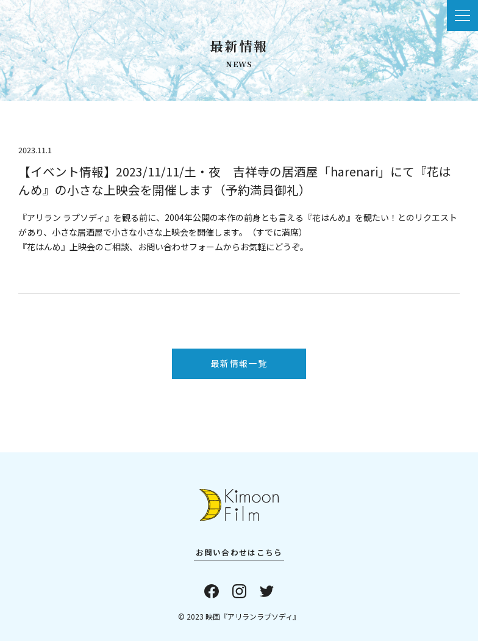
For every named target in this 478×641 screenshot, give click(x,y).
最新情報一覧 (239, 363)
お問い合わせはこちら (239, 552)
